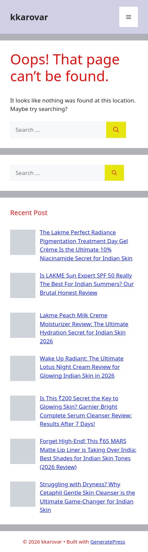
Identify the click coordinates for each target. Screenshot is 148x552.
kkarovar (29, 17)
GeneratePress (107, 541)
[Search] (116, 130)
